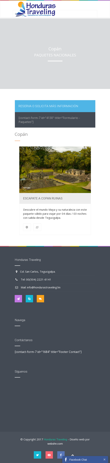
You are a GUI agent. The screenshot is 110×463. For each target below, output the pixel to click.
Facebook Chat (78, 459)
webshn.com (55, 443)
